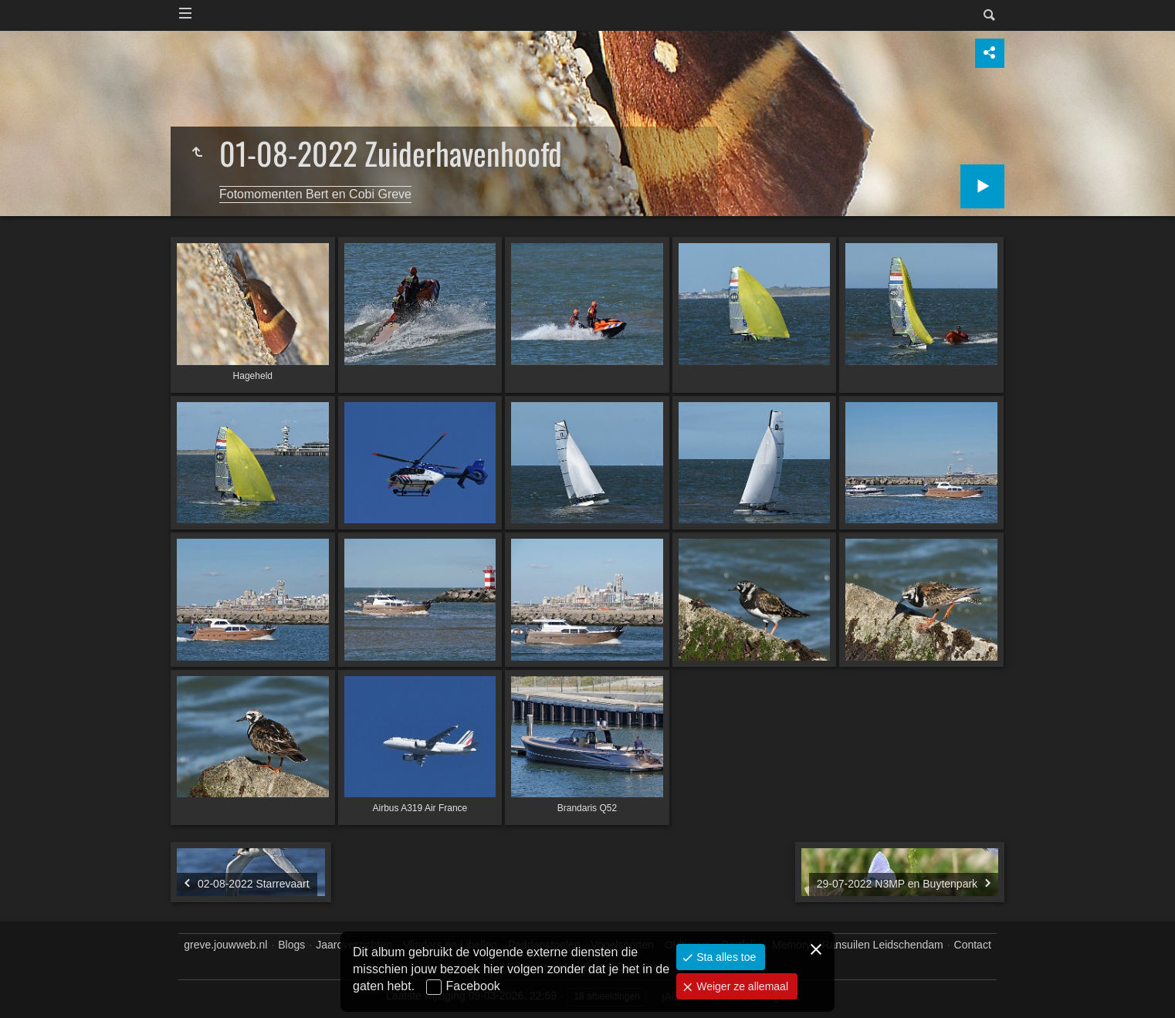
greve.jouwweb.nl (225, 945)
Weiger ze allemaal (740, 986)
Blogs (291, 945)
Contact (972, 945)
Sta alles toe (724, 957)
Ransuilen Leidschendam (882, 945)
